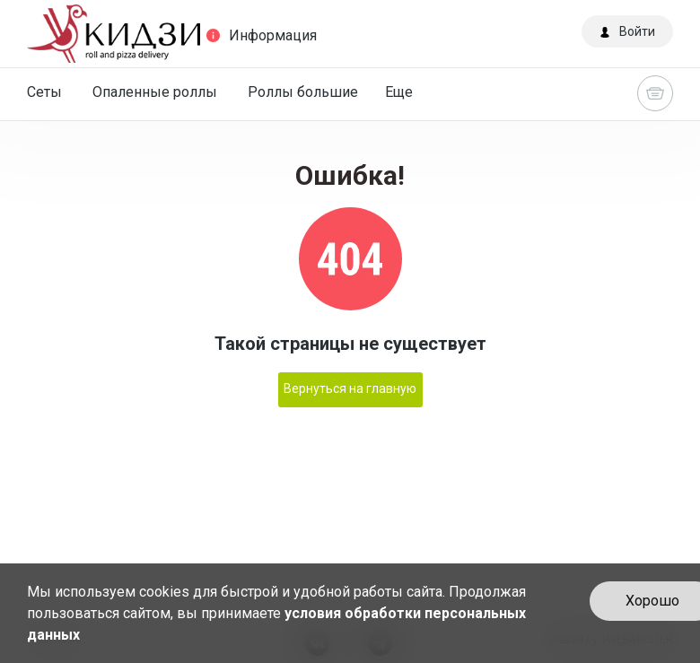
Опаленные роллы (154, 91)
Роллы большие (303, 91)
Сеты (44, 91)
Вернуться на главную (350, 388)
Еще (399, 91)
